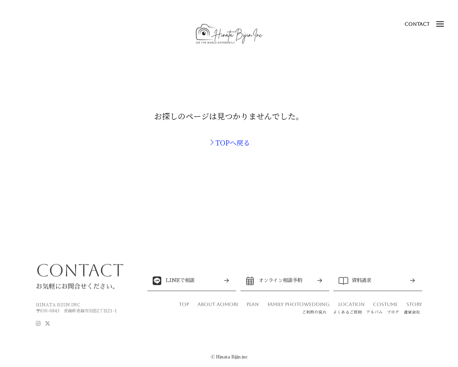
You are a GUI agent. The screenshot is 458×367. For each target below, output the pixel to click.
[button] (440, 24)
